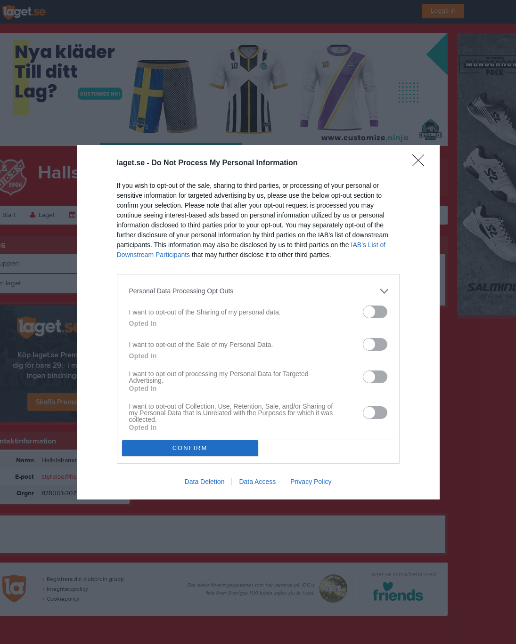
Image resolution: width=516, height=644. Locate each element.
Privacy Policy (310, 481)
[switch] (375, 312)
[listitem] (258, 291)
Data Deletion (205, 481)
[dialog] (258, 322)
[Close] (421, 163)
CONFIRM (190, 447)
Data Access (257, 481)
